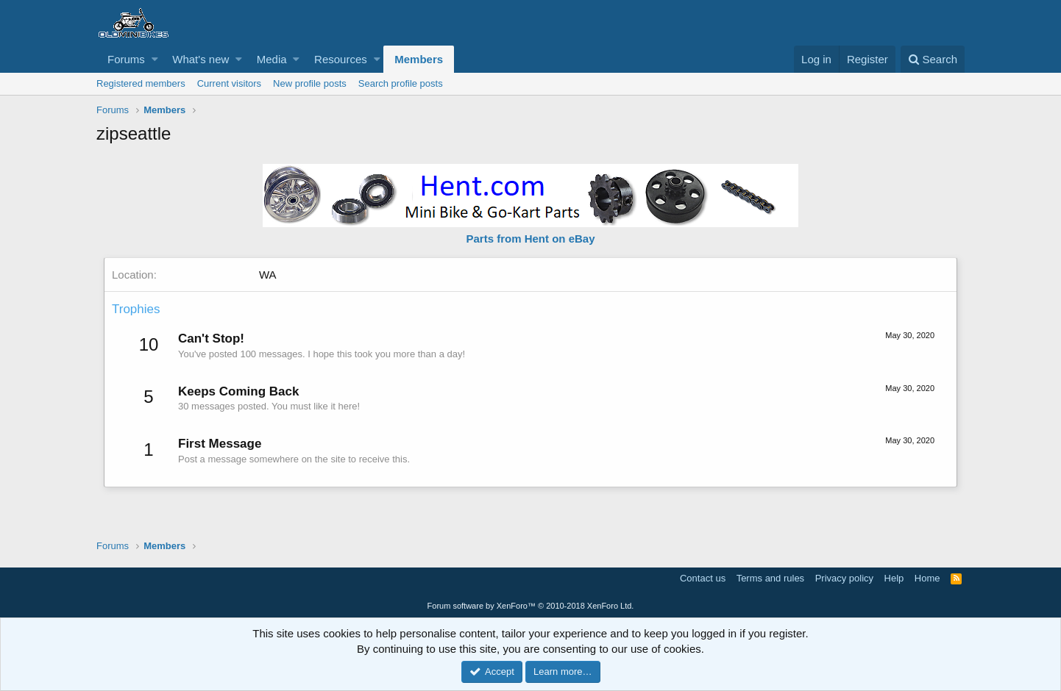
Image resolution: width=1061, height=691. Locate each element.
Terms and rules (770, 578)
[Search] (933, 59)
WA (268, 274)
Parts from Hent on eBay (530, 238)
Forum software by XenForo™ (530, 605)
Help (894, 578)
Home (927, 578)
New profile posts (310, 83)
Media (272, 59)
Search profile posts (400, 83)
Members (418, 59)
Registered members (140, 83)
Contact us (702, 578)
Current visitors (229, 83)
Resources (340, 59)
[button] (155, 59)
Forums (126, 59)
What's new (200, 59)
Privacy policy (844, 578)
